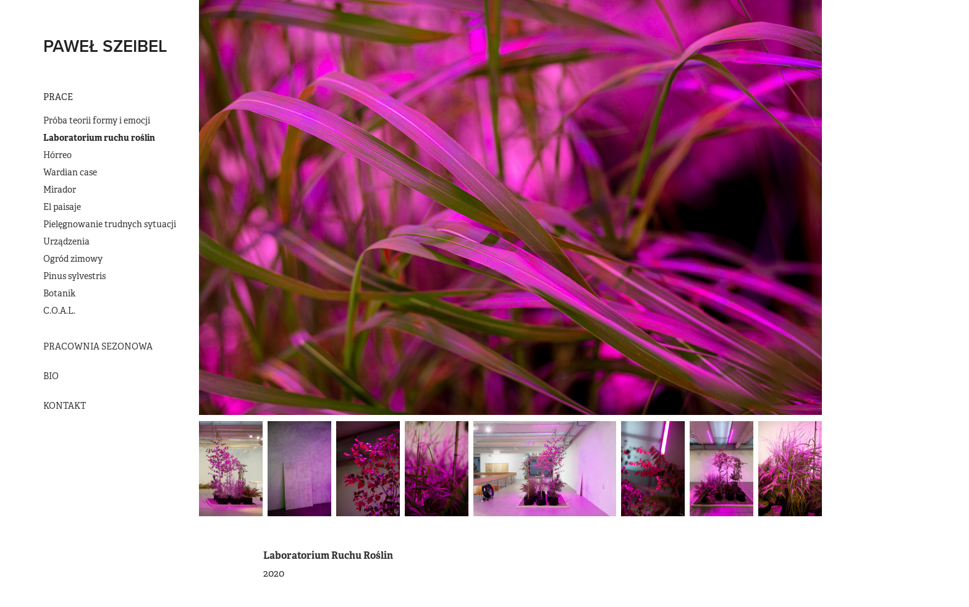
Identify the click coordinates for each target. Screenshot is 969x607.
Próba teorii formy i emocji (96, 120)
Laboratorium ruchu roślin (99, 137)
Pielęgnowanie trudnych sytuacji (109, 224)
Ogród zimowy (73, 258)
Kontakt (64, 405)
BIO (51, 376)
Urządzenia (66, 241)
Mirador (59, 189)
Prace (58, 97)
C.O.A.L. (59, 310)
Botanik (59, 293)
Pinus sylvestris (74, 276)
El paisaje (62, 206)
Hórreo (57, 155)
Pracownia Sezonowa (98, 346)
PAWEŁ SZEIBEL (105, 45)
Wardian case (70, 172)
